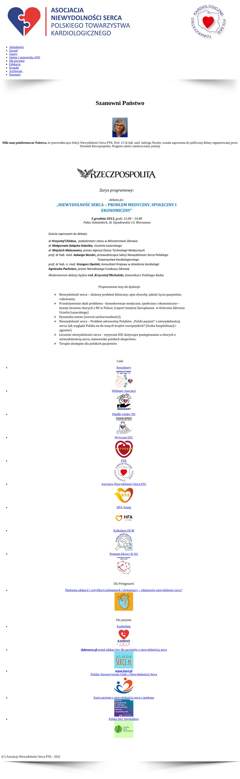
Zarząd (13, 50)
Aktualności (16, 47)
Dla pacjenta (16, 60)
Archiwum (15, 71)
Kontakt (14, 67)
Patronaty (15, 74)
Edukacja (15, 64)
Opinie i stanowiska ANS (24, 57)
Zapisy (13, 54)
